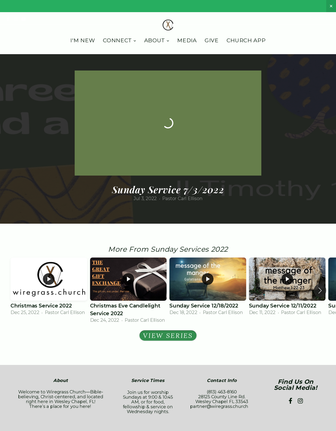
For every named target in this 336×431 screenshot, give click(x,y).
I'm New (82, 40)
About (156, 40)
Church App (246, 40)
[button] (320, 290)
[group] (48, 287)
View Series (168, 335)
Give (212, 40)
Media (186, 40)
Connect (119, 40)
